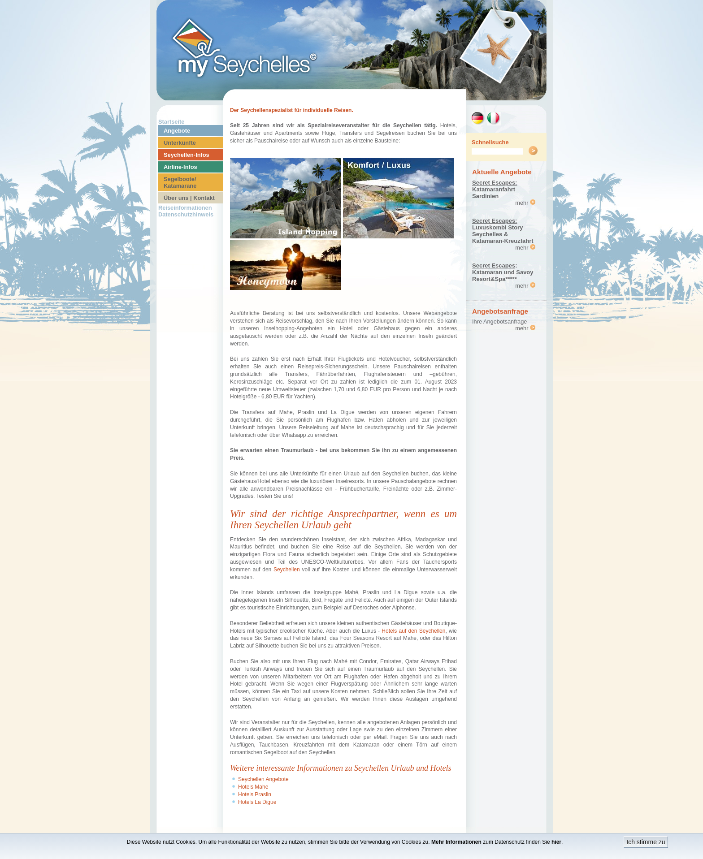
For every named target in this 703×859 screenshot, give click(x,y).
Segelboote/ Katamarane (180, 182)
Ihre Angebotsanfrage (499, 321)
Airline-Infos (180, 167)
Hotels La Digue (257, 802)
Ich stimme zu (645, 842)
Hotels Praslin (254, 794)
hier (556, 842)
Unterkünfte (180, 142)
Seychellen (286, 569)
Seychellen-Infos (186, 154)
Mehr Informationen (456, 842)
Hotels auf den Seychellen (413, 631)
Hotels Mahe (253, 787)
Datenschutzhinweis (185, 214)
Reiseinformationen (185, 207)
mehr (525, 202)
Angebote (177, 130)
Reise (343, 547)
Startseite (171, 121)
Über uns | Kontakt (189, 197)
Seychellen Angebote (263, 779)
